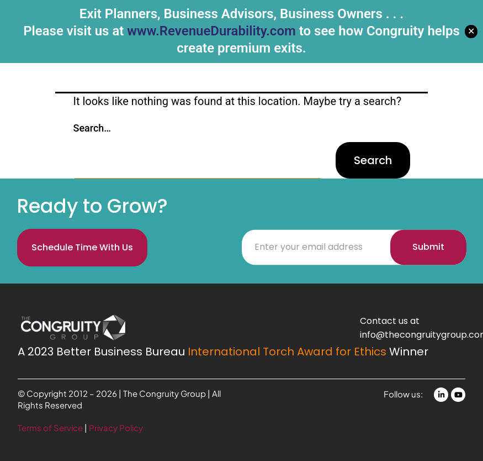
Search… (92, 128)
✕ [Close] (471, 31)
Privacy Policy (116, 427)
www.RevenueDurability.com (211, 31)
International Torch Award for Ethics (287, 351)
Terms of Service (51, 427)
